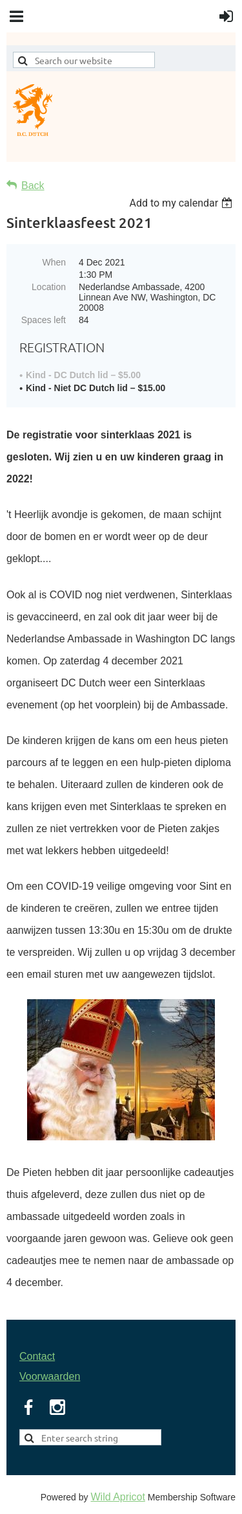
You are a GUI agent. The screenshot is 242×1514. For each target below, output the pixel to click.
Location (49, 287)
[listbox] (182, 203)
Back (33, 185)
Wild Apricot (117, 1496)
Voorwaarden (49, 1376)
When (54, 262)
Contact (37, 1356)
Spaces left (43, 320)
